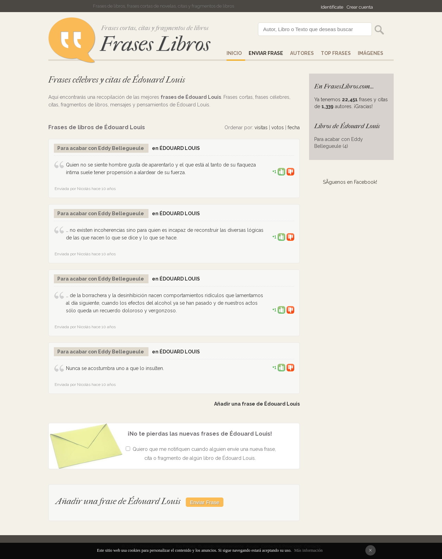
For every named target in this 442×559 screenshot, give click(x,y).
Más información (308, 550)
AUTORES (302, 53)
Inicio (234, 53)
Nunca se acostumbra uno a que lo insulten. (115, 368)
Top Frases (336, 53)
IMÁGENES (370, 53)
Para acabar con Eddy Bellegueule (101, 148)
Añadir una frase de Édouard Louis (257, 404)
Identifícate (332, 7)
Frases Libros (155, 44)
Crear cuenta (360, 7)
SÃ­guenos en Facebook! (350, 182)
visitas (261, 127)
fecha (294, 127)
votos (277, 127)
